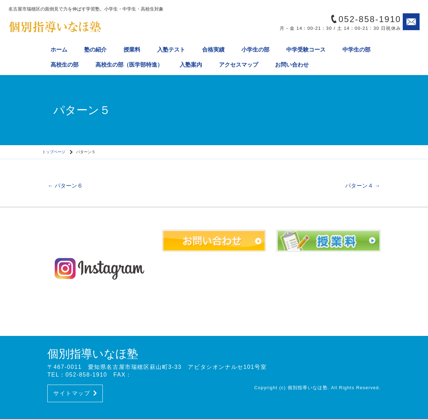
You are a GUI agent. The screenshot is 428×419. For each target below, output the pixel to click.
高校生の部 (65, 65)
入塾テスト (171, 50)
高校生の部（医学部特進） (129, 65)
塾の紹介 (95, 50)
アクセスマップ (238, 65)
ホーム (59, 50)
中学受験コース (306, 50)
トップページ (53, 152)
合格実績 (213, 50)
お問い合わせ (292, 65)
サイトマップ (75, 393)
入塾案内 (191, 65)
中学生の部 (356, 50)
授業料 (131, 50)
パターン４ (362, 186)
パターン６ (65, 186)
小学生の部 (255, 50)
